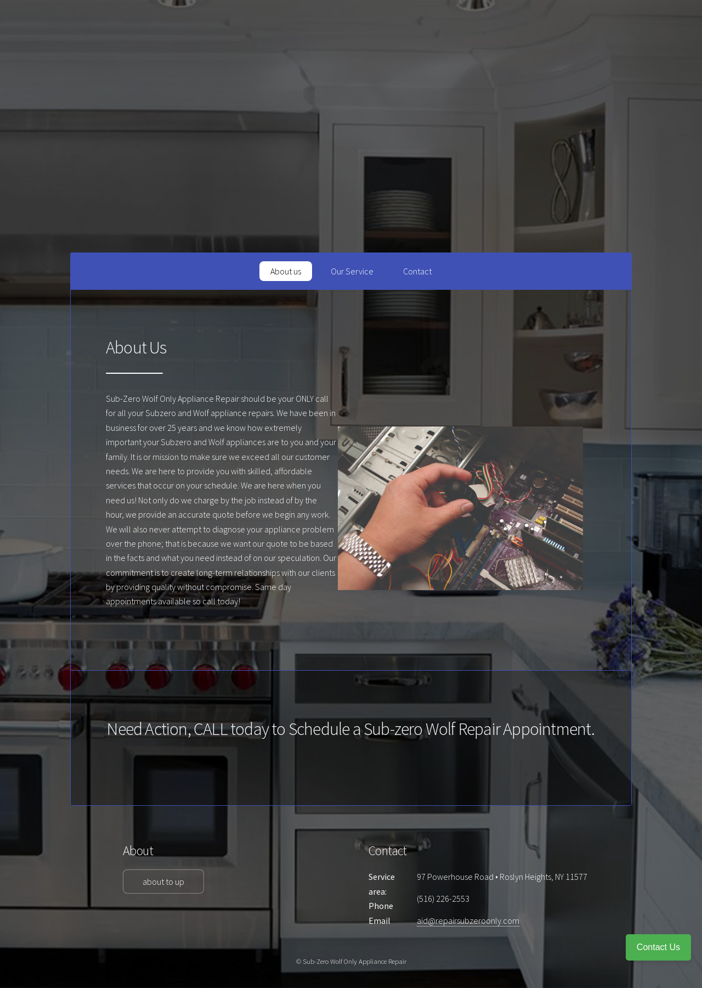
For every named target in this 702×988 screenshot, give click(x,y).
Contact (417, 271)
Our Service (352, 271)
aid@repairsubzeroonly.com (468, 920)
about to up (163, 881)
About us (285, 271)
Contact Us (658, 947)
